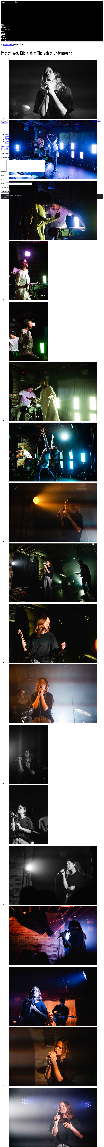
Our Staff (7, 40)
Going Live (11, 44)
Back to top (4, 200)
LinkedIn (7, 141)
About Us (3, 38)
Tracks (3, 34)
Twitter (7, 136)
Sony (43, 126)
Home (2, 25)
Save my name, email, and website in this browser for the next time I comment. (25, 190)
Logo (6, 18)
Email (7, 143)
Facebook (8, 134)
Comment (3, 174)
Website (3, 186)
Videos (3, 36)
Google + (8, 139)
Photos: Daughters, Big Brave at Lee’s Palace (18, 149)
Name (3, 178)
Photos (3, 31)
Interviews (8, 29)
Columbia (48, 126)
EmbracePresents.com (80, 126)
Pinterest (7, 138)
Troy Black (76, 123)
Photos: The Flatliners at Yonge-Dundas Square (19, 147)
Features (3, 27)
